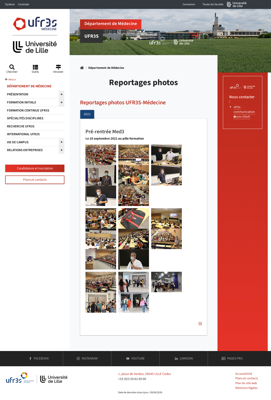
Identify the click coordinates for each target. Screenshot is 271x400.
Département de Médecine (106, 68)
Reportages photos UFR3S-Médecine (123, 102)
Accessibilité (243, 373)
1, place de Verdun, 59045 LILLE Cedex (144, 373)
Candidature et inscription (35, 168)
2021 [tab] (87, 114)
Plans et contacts (35, 179)
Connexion (189, 4)
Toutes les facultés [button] (212, 4)
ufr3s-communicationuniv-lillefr (244, 112)
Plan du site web (246, 383)
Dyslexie (10, 4)
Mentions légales (246, 388)
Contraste (23, 4)
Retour (12, 79)
